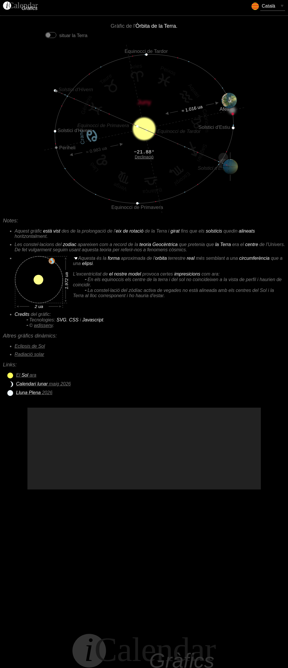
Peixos (168, 71)
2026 (34, 392)
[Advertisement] (144, 448)
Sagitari (202, 152)
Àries (135, 66)
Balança (152, 190)
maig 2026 (43, 383)
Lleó (94, 167)
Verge (120, 186)
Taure (106, 78)
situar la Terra (66, 35)
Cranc (82, 137)
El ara (26, 375)
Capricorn (205, 120)
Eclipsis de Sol (30, 346)
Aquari (194, 90)
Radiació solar (29, 354)
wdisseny (43, 325)
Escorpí (182, 178)
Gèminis (86, 104)
